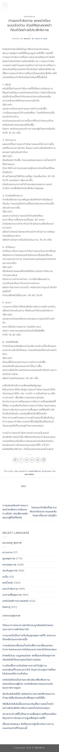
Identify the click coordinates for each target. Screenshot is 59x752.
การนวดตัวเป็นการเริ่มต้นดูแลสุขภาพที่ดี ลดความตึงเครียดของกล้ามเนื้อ (29, 637)
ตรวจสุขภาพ (9, 565)
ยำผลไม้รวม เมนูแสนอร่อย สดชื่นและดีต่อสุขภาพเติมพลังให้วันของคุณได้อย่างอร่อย (28, 658)
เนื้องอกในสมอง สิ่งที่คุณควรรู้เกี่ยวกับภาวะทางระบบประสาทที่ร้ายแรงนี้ (28, 726)
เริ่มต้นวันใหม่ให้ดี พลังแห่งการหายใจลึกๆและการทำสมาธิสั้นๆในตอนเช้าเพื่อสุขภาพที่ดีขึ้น (28, 696)
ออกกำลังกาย (29, 16)
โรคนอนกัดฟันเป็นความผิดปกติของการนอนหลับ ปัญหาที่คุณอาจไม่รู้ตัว (43, 511)
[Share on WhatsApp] (15, 460)
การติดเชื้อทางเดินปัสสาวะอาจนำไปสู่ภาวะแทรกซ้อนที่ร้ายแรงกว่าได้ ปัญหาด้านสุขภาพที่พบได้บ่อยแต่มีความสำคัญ (29, 670)
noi (45, 38)
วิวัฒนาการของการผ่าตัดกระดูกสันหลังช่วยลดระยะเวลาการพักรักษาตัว (27, 627)
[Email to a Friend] (32, 460)
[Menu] (5, 5)
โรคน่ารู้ (6, 607)
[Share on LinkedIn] (43, 460)
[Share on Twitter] (26, 460)
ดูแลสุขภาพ (8, 558)
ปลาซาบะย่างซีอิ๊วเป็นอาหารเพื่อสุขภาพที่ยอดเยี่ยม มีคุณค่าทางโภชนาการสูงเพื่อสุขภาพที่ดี (29, 716)
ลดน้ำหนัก (7, 583)
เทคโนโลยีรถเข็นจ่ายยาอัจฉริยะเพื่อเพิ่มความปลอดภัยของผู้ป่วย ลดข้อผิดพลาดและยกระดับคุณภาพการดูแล (27, 684)
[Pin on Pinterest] (38, 460)
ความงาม (7, 552)
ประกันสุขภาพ (9, 571)
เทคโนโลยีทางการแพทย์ (15, 601)
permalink (29, 474)
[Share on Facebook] (21, 460)
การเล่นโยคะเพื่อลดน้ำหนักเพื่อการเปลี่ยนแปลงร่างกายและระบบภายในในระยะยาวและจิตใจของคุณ (29, 648)
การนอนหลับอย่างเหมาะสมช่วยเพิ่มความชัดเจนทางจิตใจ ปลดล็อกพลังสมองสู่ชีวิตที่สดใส (15, 511)
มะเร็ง (5, 577)
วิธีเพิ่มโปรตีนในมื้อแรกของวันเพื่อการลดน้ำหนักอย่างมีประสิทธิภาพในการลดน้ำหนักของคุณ (28, 706)
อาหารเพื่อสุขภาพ (12, 595)
